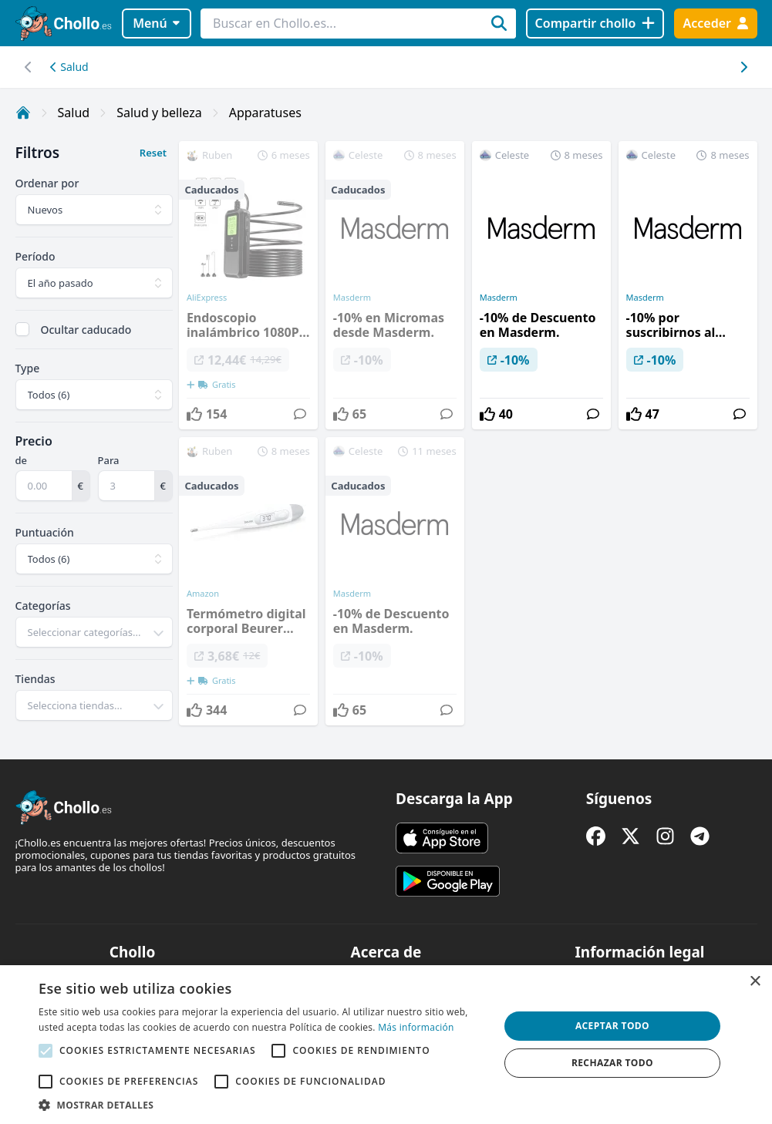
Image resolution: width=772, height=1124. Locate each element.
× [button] (754, 982)
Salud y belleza (159, 112)
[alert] (386, 1044)
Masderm (498, 297)
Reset (153, 153)
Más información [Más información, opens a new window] (415, 1027)
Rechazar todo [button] (612, 1062)
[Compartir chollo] (595, 23)
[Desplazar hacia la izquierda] (743, 67)
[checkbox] (22, 329)
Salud (69, 66)
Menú (156, 23)
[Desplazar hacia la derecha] (28, 67)
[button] (262, 1104)
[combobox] (94, 632)
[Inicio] (23, 112)
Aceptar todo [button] (612, 1025)
